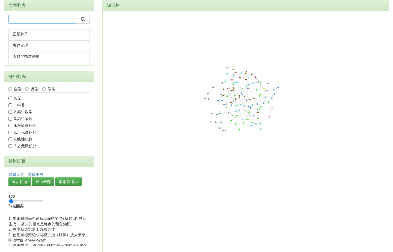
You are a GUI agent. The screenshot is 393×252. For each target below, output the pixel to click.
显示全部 (43, 181)
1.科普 (16, 105)
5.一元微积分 (22, 132)
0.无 (14, 98)
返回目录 (16, 174)
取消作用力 (68, 181)
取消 (48, 89)
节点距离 (26, 200)
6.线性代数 (20, 139)
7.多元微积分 (22, 146)
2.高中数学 (20, 112)
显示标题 (19, 181)
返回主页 (35, 174)
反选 (31, 89)
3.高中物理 (20, 118)
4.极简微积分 (22, 125)
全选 (15, 89)
